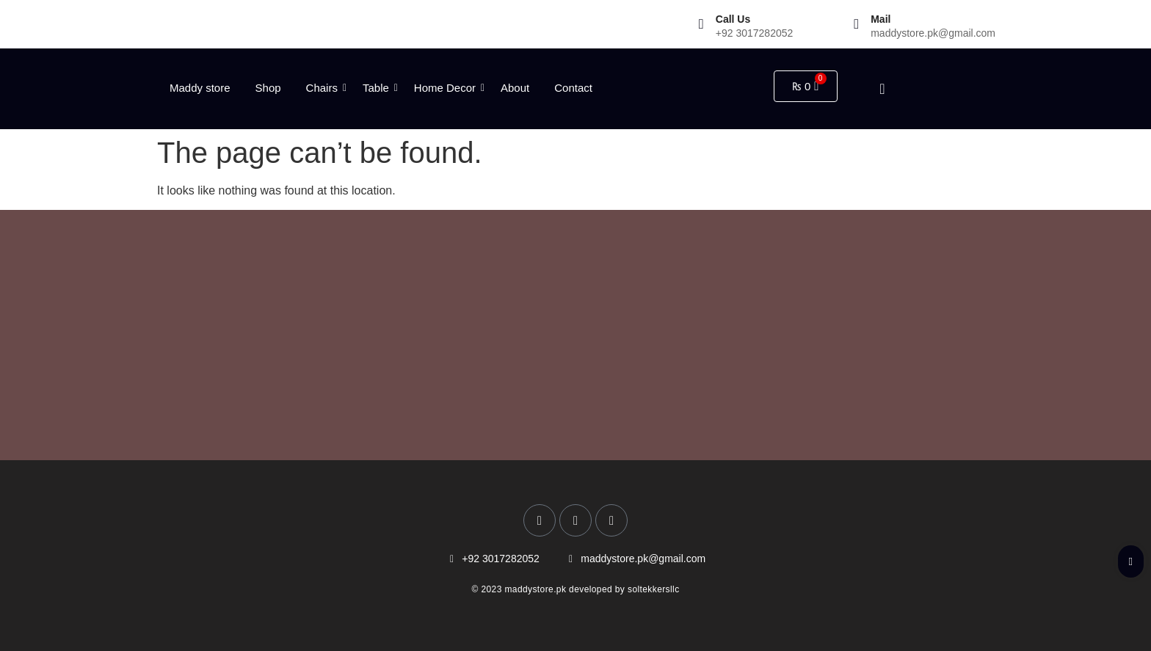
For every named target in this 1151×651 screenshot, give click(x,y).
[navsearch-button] (870, 88)
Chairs (324, 87)
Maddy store (200, 87)
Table (378, 87)
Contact (573, 87)
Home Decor (447, 87)
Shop (268, 87)
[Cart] (806, 86)
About (515, 87)
